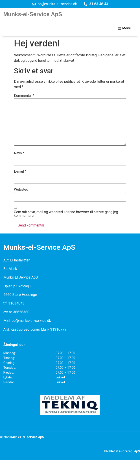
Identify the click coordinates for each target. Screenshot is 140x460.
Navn (19, 153)
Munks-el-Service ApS (32, 14)
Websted (21, 189)
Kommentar (24, 96)
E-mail (20, 171)
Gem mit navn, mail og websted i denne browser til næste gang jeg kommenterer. (66, 213)
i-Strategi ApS (129, 451)
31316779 (58, 329)
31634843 (16, 303)
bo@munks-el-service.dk (31, 320)
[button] (125, 28)
